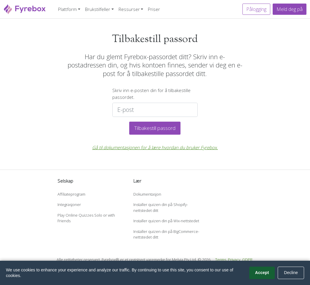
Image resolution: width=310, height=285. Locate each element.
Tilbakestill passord (154, 128)
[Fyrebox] (25, 8)
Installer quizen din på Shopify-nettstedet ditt (160, 207)
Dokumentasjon (147, 194)
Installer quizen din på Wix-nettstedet (166, 220)
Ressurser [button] (129, 9)
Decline (291, 272)
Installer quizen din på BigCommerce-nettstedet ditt (166, 234)
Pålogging (256, 9)
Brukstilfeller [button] (97, 9)
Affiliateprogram (71, 194)
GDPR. (247, 259)
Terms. (221, 259)
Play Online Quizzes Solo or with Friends (86, 218)
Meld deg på (290, 9)
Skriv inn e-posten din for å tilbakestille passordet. (151, 93)
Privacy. (234, 259)
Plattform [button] (67, 9)
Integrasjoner (69, 204)
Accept (262, 272)
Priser (154, 9)
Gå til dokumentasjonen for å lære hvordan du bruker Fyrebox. (155, 147)
